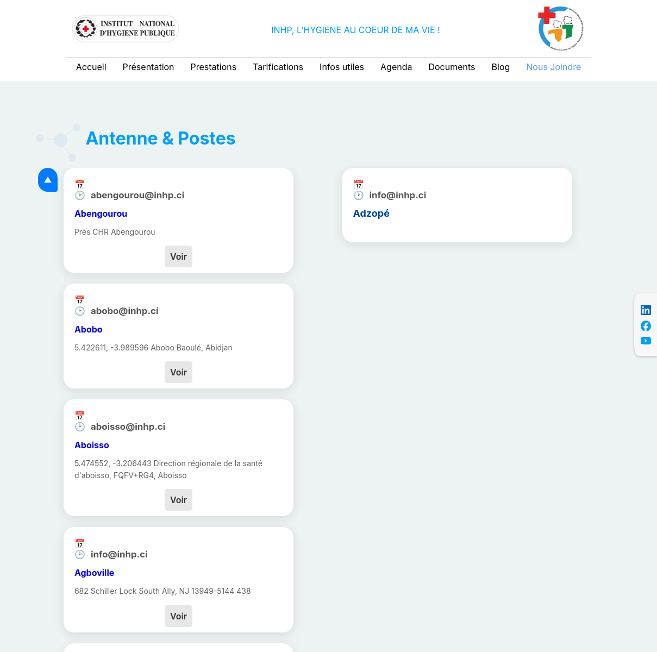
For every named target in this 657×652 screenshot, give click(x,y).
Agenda (396, 66)
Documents (451, 66)
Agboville (94, 572)
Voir (178, 256)
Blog (501, 66)
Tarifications (278, 66)
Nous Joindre (553, 66)
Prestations (214, 66)
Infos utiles (342, 66)
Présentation (148, 66)
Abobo (88, 329)
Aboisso (91, 445)
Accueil (91, 66)
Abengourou (100, 213)
